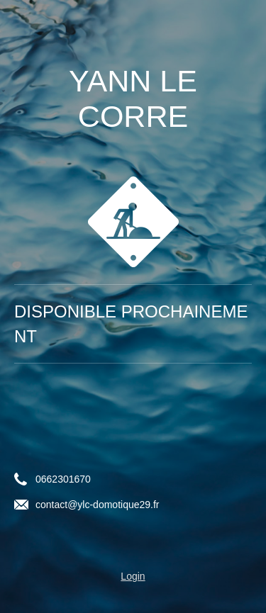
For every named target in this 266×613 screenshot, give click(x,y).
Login (133, 576)
